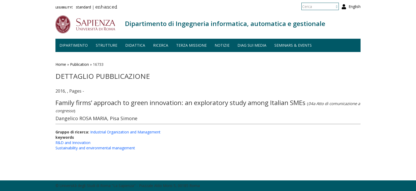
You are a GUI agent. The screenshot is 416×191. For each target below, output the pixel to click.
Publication (79, 64)
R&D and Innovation (72, 142)
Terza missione (191, 45)
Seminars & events (293, 45)
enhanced (106, 7)
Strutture (106, 45)
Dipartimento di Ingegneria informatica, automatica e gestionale (225, 23)
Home (60, 64)
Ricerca (160, 45)
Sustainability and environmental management (95, 147)
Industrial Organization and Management (125, 131)
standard (83, 7)
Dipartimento (73, 45)
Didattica (135, 45)
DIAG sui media (251, 45)
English (355, 6)
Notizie (222, 45)
